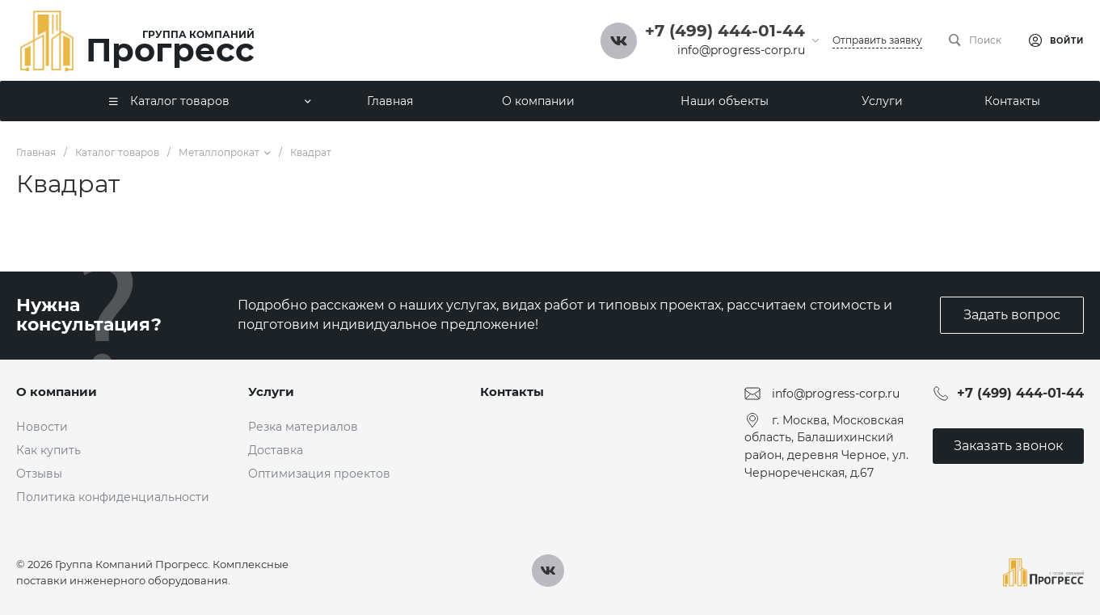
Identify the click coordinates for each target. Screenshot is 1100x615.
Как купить (48, 450)
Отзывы (39, 473)
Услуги (271, 391)
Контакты (512, 391)
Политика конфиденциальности (112, 497)
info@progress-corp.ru (741, 50)
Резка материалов (303, 426)
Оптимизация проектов (319, 473)
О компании (56, 391)
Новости (42, 426)
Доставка (275, 450)
